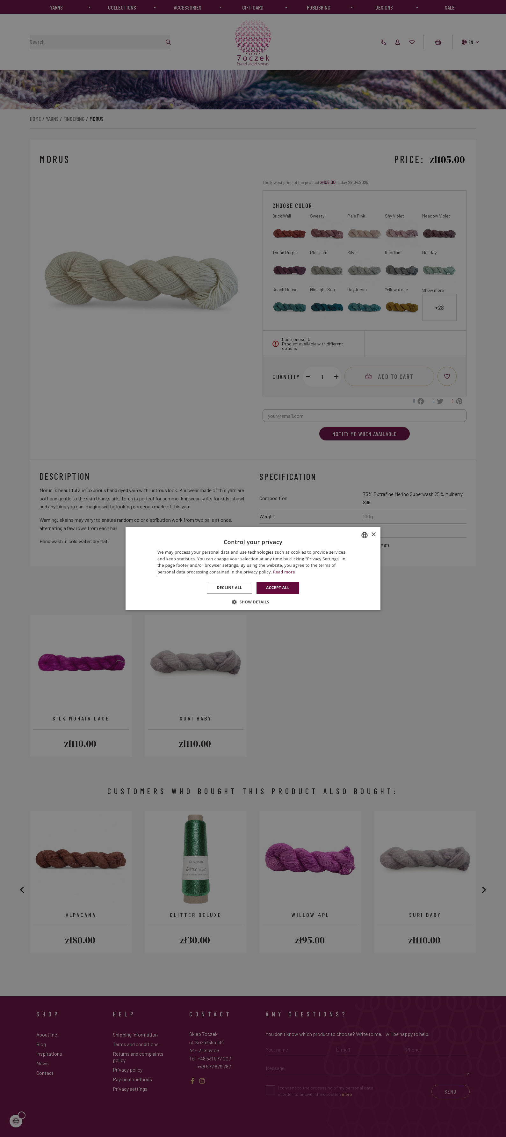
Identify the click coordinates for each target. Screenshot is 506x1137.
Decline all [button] (229, 587)
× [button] (373, 534)
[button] (253, 602)
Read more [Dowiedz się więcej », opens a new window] (284, 572)
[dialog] (253, 568)
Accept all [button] (278, 587)
